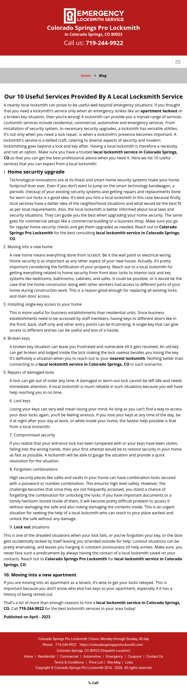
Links (129, 662)
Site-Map (114, 662)
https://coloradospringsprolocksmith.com (111, 645)
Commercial (69, 656)
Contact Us (154, 656)
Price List (96, 662)
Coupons (134, 656)
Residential (46, 656)
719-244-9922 (104, 43)
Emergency (114, 656)
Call (94, 682)
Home (86, 75)
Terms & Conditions (69, 662)
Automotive (92, 656)
